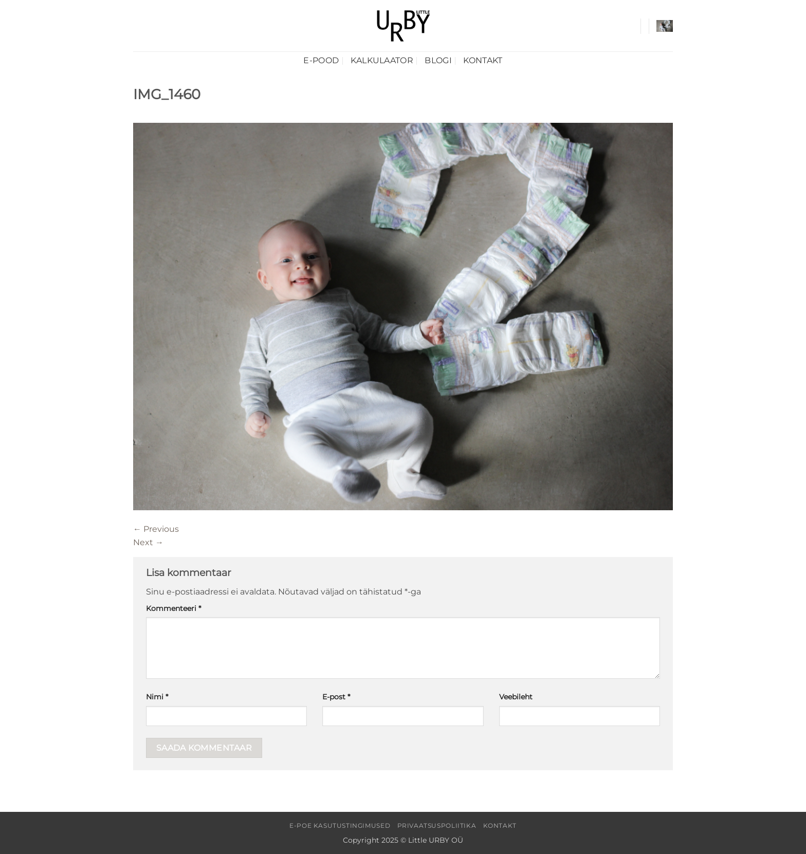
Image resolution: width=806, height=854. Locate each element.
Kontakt (482, 60)
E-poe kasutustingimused (339, 825)
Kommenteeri (173, 608)
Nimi (157, 696)
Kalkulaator (382, 60)
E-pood (321, 60)
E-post (336, 696)
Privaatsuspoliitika (437, 825)
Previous (156, 529)
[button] (664, 26)
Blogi (438, 60)
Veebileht (516, 696)
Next (148, 542)
